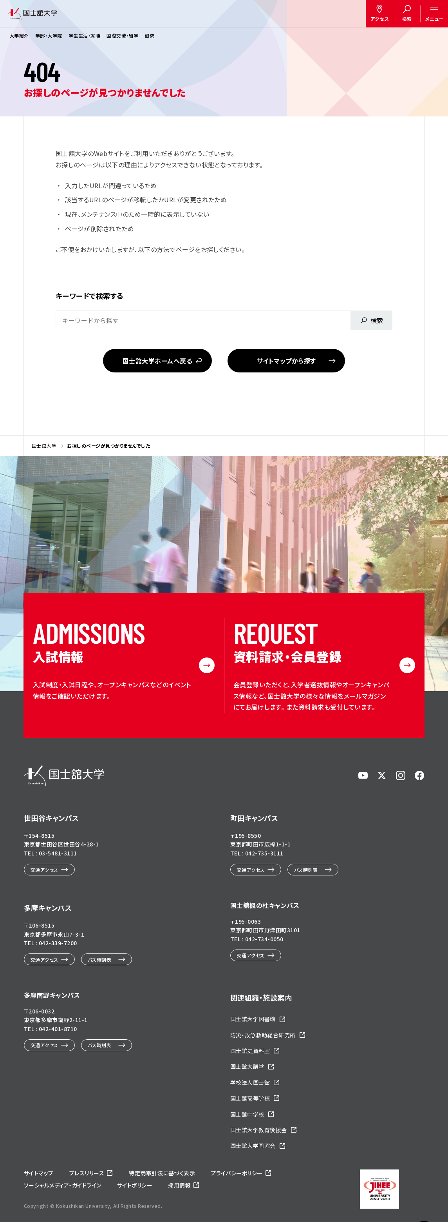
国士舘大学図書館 (253, 1019)
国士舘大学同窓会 (253, 1145)
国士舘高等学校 (250, 1098)
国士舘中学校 (247, 1114)
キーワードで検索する (90, 296)
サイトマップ (39, 1173)
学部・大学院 (48, 35)
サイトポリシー (134, 1185)
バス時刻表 (306, 869)
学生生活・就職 (84, 35)
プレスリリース (86, 1173)
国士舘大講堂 (247, 1066)
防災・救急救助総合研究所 (263, 1035)
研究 (150, 35)
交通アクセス (44, 869)
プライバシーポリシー (237, 1173)
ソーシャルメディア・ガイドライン (62, 1185)
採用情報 (179, 1185)
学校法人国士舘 (250, 1082)
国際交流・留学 (122, 35)
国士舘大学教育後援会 (258, 1130)
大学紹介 (19, 35)
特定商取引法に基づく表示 (162, 1173)
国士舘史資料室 (250, 1051)
